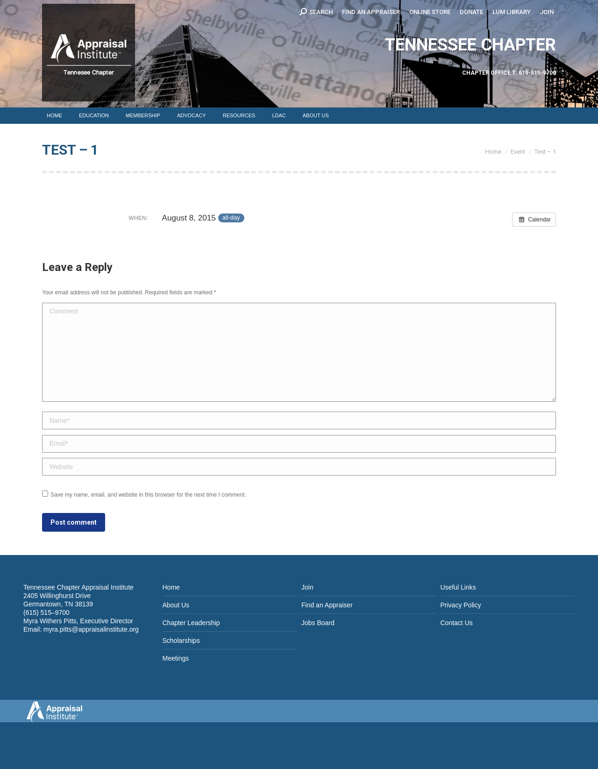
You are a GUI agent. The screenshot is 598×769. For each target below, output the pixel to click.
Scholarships (181, 640)
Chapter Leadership (191, 623)
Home (171, 587)
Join (307, 587)
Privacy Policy (461, 605)
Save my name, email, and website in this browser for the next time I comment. (148, 494)
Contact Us (457, 623)
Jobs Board (318, 623)
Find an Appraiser (327, 605)
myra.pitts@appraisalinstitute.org (91, 629)
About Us (176, 605)
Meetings (176, 658)
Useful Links (458, 587)
